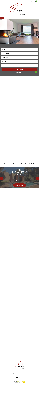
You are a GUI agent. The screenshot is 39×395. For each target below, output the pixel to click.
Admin (26, 373)
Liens (23, 373)
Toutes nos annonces (31, 373)
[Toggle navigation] (2, 18)
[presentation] (1, 178)
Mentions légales (12, 373)
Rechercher (19, 70)
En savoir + (19, 185)
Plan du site (6, 373)
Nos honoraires (18, 373)
